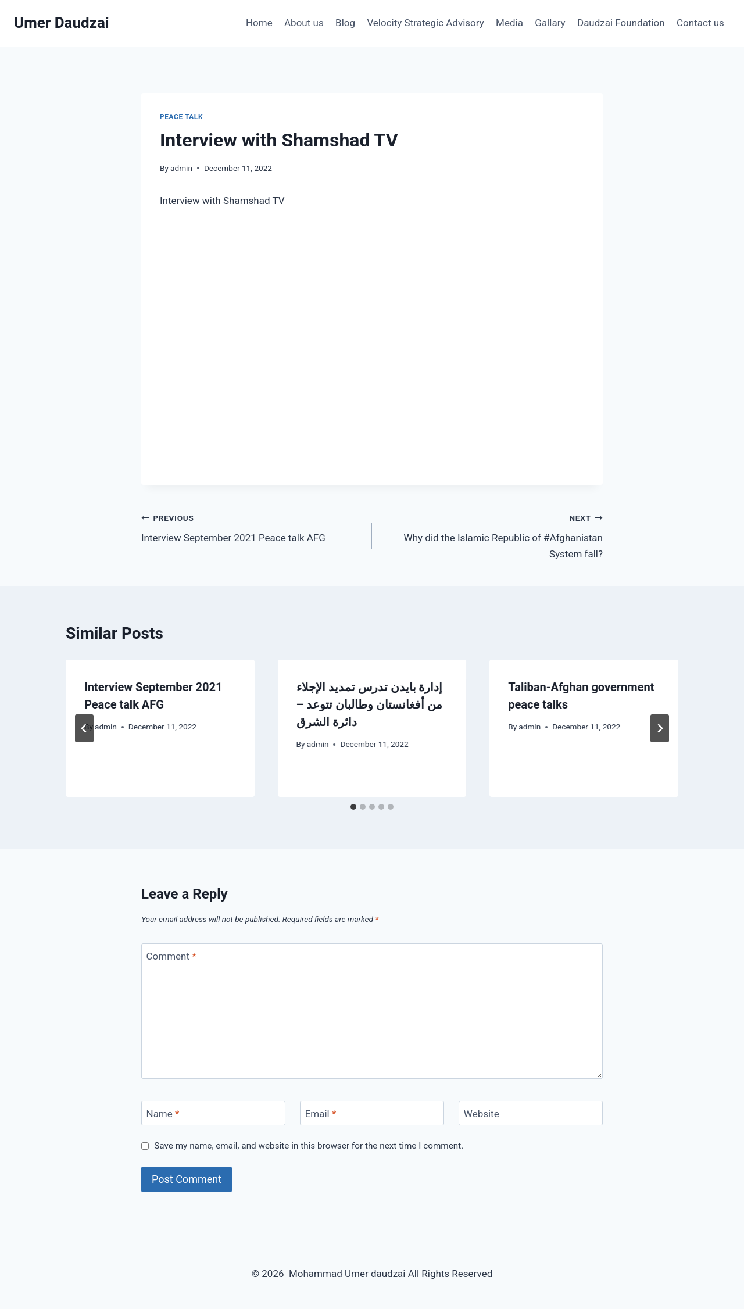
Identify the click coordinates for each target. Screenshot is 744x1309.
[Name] (213, 1113)
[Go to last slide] (84, 728)
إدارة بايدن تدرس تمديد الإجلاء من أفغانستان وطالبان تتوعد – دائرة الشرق (369, 704)
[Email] (372, 1113)
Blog (345, 22)
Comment (171, 956)
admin (181, 168)
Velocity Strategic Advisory (425, 22)
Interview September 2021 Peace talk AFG (251, 527)
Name (163, 1114)
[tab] (353, 807)
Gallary (550, 22)
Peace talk (181, 117)
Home (259, 22)
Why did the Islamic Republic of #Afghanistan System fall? (492, 535)
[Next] (659, 728)
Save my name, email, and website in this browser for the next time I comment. (308, 1145)
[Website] (531, 1113)
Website (481, 1114)
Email (321, 1114)
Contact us (700, 22)
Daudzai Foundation (621, 22)
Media (509, 22)
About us (304, 22)
